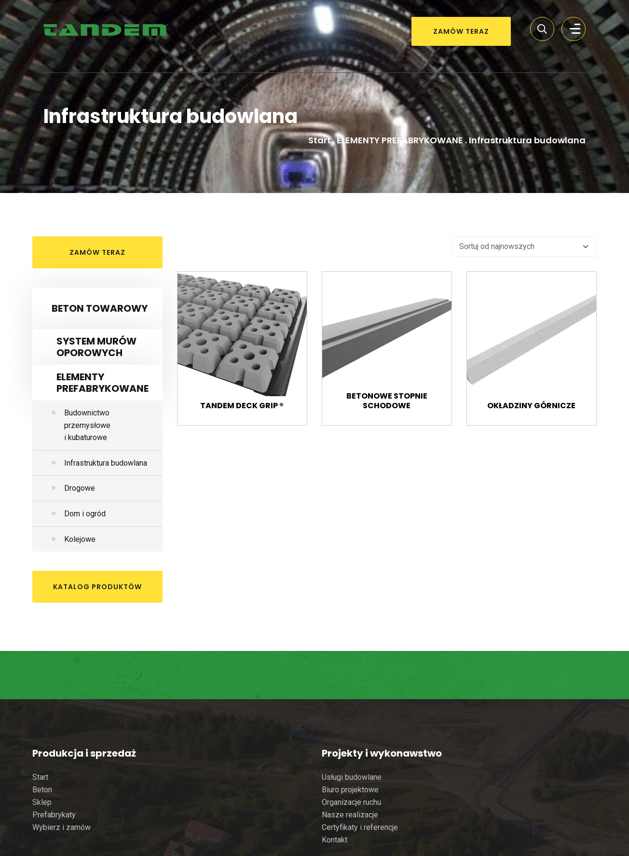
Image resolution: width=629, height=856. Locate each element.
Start (319, 140)
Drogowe (79, 488)
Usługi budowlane (352, 777)
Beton (42, 789)
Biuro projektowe (350, 789)
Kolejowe (80, 539)
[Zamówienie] (524, 246)
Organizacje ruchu (351, 802)
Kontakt (334, 839)
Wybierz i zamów (61, 827)
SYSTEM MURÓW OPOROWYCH (96, 346)
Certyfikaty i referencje (360, 827)
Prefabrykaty (54, 814)
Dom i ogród (85, 513)
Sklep (42, 802)
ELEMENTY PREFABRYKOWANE (400, 140)
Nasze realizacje (350, 814)
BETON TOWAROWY (100, 308)
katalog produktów (97, 587)
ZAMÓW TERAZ (461, 31)
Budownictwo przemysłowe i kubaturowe (87, 425)
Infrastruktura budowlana (105, 463)
